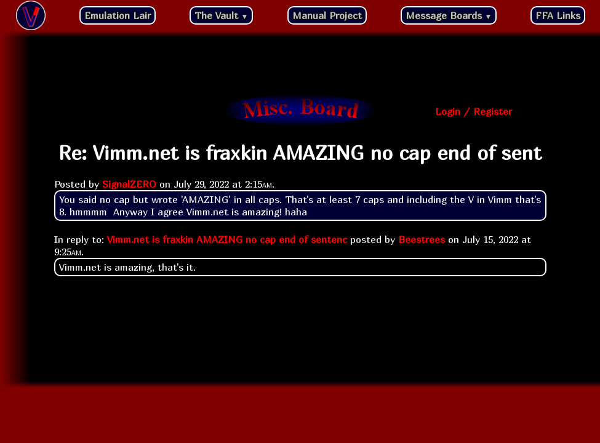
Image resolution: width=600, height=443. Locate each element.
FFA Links (557, 15)
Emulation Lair (117, 15)
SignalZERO (129, 184)
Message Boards (449, 15)
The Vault (221, 15)
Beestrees (421, 239)
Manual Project (327, 15)
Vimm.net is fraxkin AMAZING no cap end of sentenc (227, 239)
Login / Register (473, 111)
